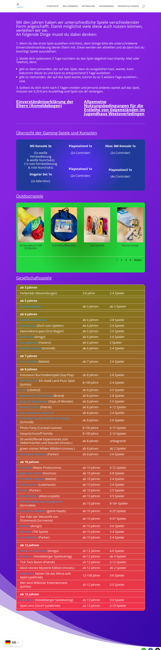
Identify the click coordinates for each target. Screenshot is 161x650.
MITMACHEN (88, 6)
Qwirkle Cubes (30, 348)
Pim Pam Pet (29, 381)
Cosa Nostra (29, 537)
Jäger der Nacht (31, 473)
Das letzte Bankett (33, 511)
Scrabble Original (32, 479)
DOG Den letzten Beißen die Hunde (45, 418)
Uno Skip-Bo (29, 361)
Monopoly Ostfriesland (36, 396)
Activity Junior (29, 407)
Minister (26, 532)
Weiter (138, 260)
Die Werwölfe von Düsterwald (41, 501)
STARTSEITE (53, 6)
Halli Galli (26, 337)
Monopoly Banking (33, 454)
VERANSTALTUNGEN (128, 6)
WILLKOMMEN (70, 6)
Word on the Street (33, 551)
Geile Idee (27, 600)
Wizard (25, 526)
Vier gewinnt (29, 342)
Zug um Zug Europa (34, 401)
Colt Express (29, 484)
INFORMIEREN (106, 6)
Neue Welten (29, 496)
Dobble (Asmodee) (33, 320)
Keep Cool (27, 573)
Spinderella (28, 325)
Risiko (24, 490)
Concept (26, 467)
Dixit (23, 390)
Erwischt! (26, 556)
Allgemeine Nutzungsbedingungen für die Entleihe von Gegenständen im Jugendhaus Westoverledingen (114, 107)
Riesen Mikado (30, 306)
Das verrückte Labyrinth (37, 413)
